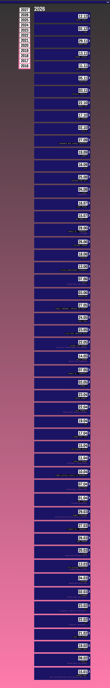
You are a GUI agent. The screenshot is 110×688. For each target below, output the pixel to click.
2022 (24, 35)
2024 (24, 25)
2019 (24, 50)
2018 (24, 55)
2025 (24, 20)
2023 (24, 30)
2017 (24, 61)
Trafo (3, 2)
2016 (24, 66)
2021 (24, 40)
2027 (24, 10)
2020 (24, 45)
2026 (24, 15)
